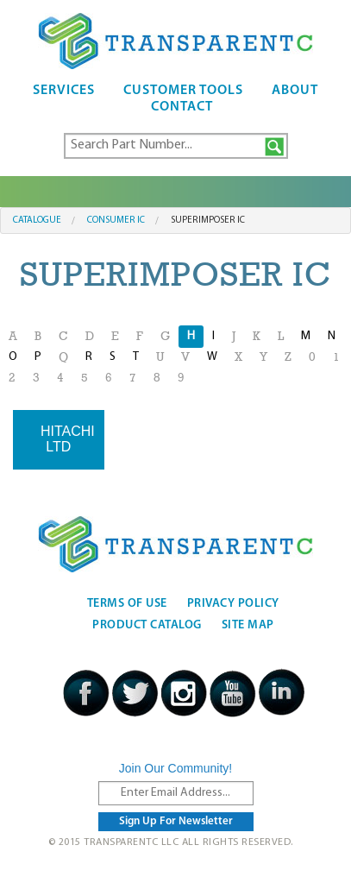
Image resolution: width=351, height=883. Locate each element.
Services (64, 91)
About (295, 91)
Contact (182, 107)
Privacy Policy (233, 603)
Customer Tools (183, 91)
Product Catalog (147, 625)
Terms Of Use (127, 603)
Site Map (248, 625)
